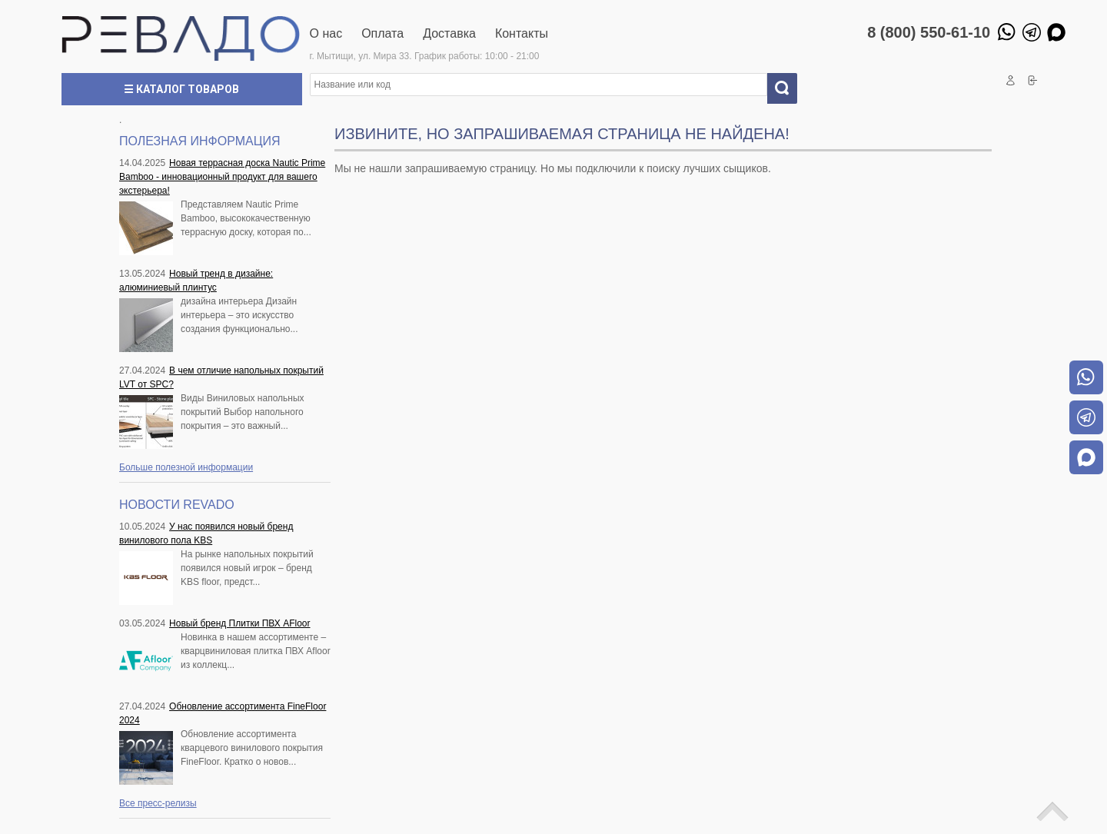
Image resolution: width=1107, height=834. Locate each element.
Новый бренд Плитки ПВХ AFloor (239, 623)
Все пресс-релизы (158, 803)
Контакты (521, 33)
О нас (326, 33)
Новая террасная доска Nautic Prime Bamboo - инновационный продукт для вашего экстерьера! (222, 177)
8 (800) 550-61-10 (928, 32)
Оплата (382, 33)
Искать (788, 88)
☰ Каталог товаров (181, 89)
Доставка (449, 33)
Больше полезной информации (186, 467)
